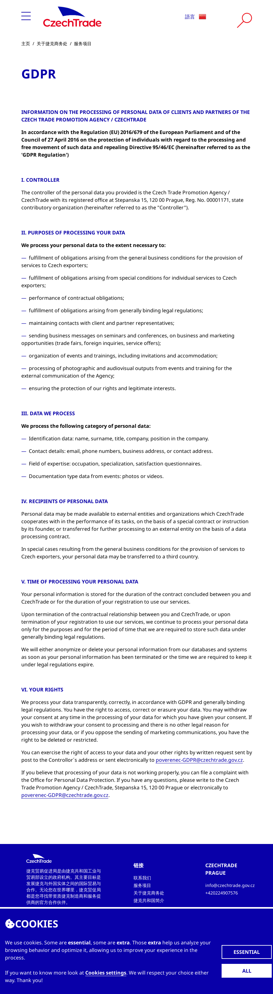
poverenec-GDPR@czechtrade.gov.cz (199, 759)
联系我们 (142, 878)
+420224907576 (221, 893)
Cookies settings (105, 972)
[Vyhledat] (244, 20)
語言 (195, 16)
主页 (25, 43)
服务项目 (83, 43)
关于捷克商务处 (52, 43)
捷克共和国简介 (149, 900)
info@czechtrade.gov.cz (230, 885)
